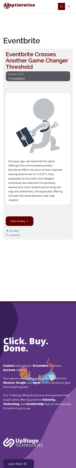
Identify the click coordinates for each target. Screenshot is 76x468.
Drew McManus (18, 78)
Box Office (14, 230)
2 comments (14, 235)
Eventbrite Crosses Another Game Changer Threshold (37, 60)
